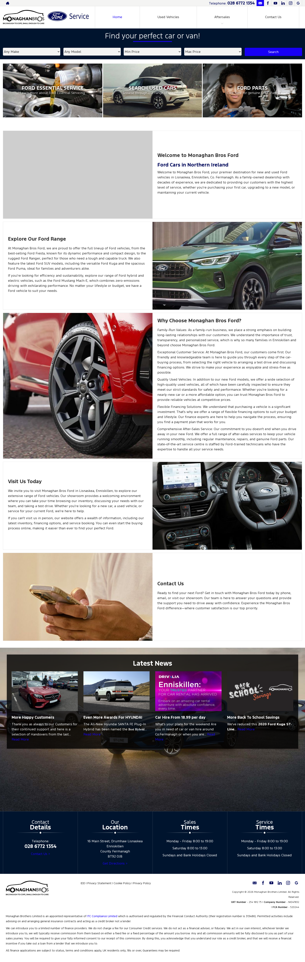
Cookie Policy (122, 883)
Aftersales (222, 17)
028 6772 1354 (241, 3)
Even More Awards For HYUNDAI (112, 717)
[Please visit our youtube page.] (275, 3)
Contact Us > (40, 854)
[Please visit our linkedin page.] (283, 3)
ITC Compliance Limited (102, 916)
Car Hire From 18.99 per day (180, 717)
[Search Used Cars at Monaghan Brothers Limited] (152, 90)
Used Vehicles (168, 17)
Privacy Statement (99, 883)
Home (117, 17)
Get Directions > (115, 863)
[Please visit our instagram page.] (290, 3)
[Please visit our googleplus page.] (298, 3)
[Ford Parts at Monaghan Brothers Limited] (252, 90)
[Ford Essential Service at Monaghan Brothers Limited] (52, 90)
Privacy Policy (142, 883)
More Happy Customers (33, 717)
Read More (20, 739)
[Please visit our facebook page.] (268, 3)
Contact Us (273, 17)
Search (273, 52)
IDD (83, 883)
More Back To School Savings (253, 717)
